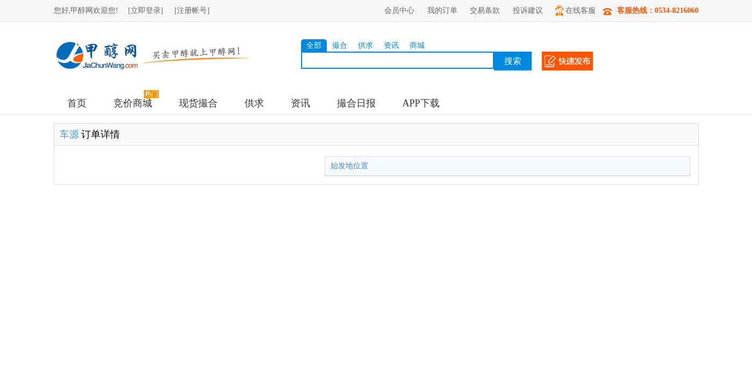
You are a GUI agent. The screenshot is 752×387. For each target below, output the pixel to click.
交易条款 (485, 10)
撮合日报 (356, 103)
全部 (313, 45)
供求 (365, 45)
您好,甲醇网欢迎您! (86, 10)
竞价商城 (132, 103)
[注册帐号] (192, 10)
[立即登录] (145, 10)
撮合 (339, 45)
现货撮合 (198, 103)
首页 (77, 103)
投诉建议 (528, 10)
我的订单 (442, 10)
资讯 (391, 45)
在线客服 (575, 10)
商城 (417, 45)
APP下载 (421, 103)
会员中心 (399, 10)
